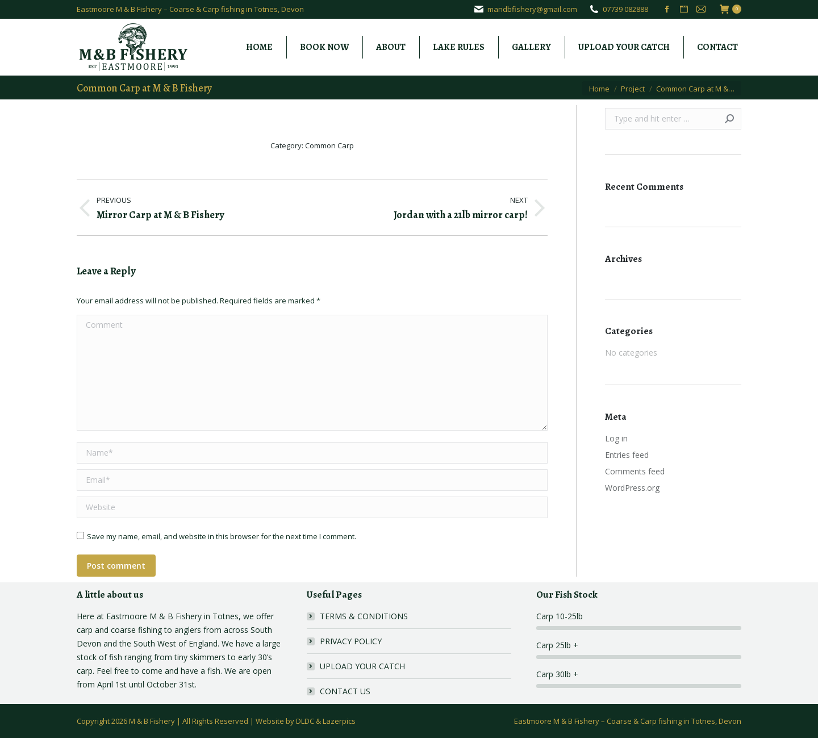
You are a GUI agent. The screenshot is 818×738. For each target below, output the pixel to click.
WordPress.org (632, 487)
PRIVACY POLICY (351, 641)
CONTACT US (345, 691)
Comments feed (635, 471)
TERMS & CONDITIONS (364, 616)
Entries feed (627, 454)
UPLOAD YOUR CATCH (362, 666)
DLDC (305, 721)
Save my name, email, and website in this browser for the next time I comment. (221, 536)
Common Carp (329, 145)
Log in (616, 438)
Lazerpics (339, 721)
